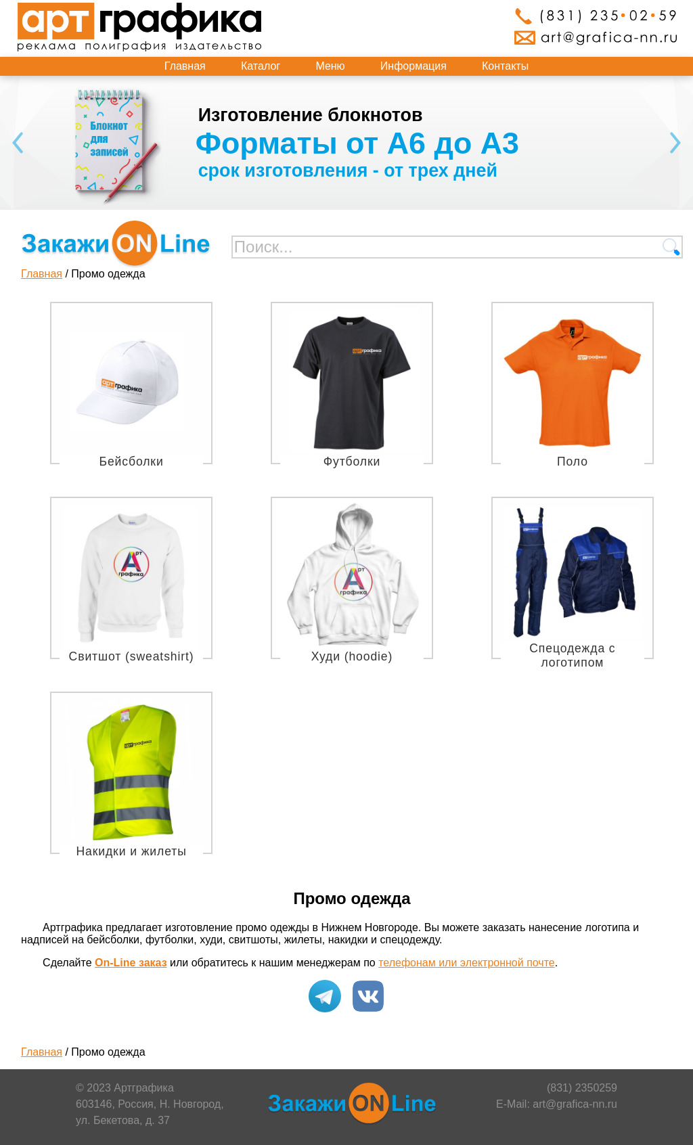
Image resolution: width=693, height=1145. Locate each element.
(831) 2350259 (582, 1088)
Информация (413, 66)
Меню (329, 66)
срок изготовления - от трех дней (347, 170)
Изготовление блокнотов (310, 115)
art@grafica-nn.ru (575, 1104)
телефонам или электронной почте (466, 962)
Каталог (260, 66)
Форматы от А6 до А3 (357, 143)
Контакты (505, 66)
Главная (185, 66)
